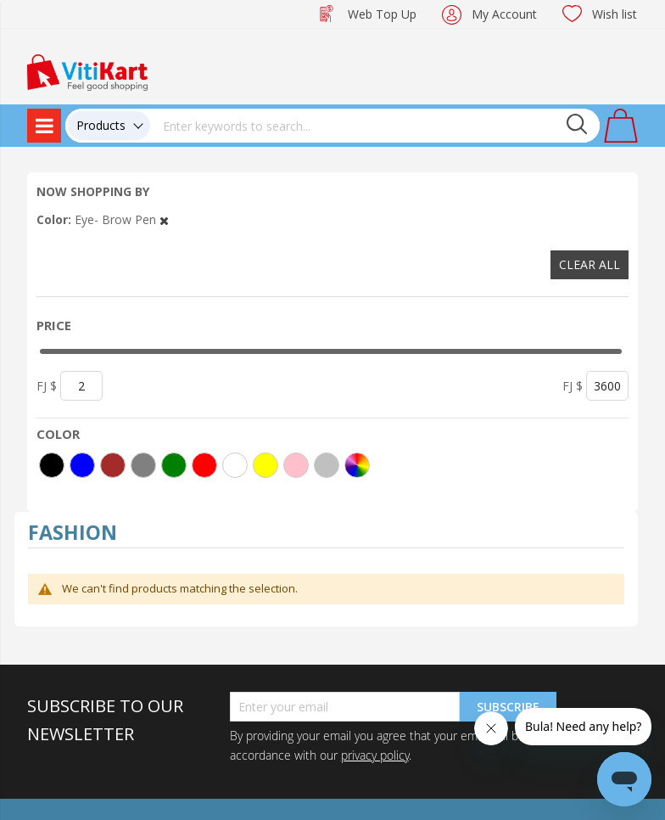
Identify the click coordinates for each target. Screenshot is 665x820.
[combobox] (375, 126)
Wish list (614, 14)
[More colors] (357, 465)
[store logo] (87, 71)
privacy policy (375, 755)
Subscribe (508, 707)
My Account (504, 14)
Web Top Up (382, 14)
